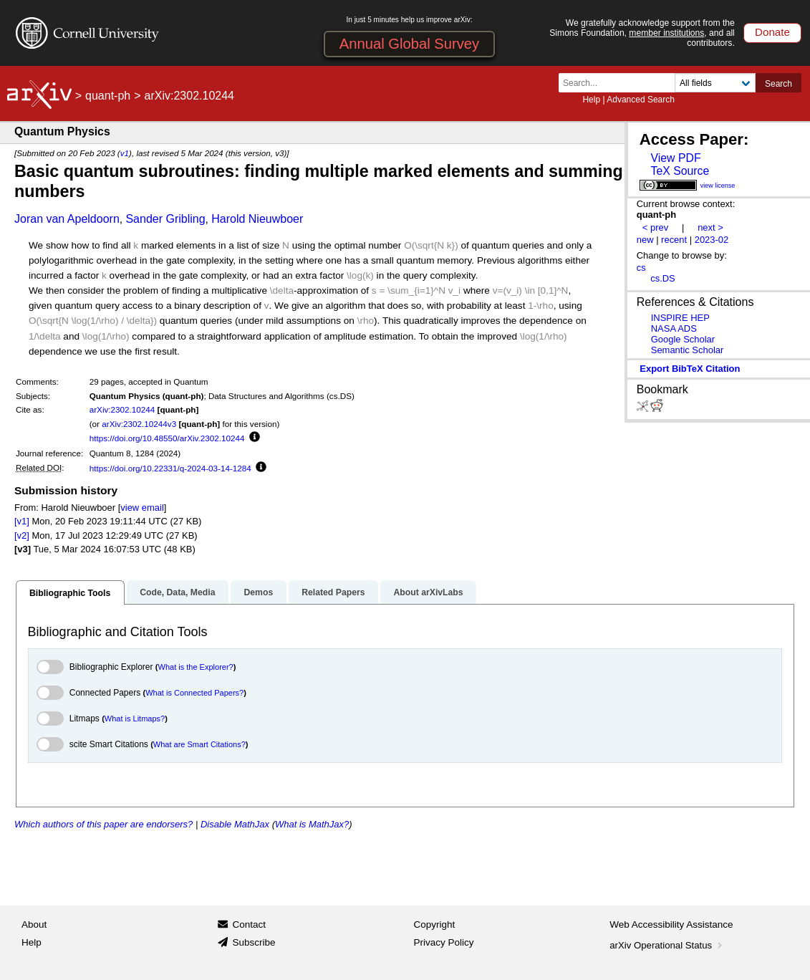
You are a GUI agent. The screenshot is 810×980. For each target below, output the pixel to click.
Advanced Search (641, 100)
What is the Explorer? (195, 667)
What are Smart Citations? (199, 744)
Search (778, 84)
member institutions (666, 33)
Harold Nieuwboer (257, 219)
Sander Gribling (165, 219)
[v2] (21, 535)
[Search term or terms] (621, 82)
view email (141, 507)
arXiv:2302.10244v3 (139, 423)
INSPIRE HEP (680, 317)
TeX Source (679, 171)
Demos (258, 592)
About (34, 924)
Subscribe (253, 942)
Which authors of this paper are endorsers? (103, 824)
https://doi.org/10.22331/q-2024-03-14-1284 (170, 468)
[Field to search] (715, 82)
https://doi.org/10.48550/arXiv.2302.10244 (167, 438)
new (645, 239)
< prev (655, 227)
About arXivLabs (428, 592)
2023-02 (712, 239)
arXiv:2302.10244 (122, 409)
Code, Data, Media (177, 592)
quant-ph (107, 96)
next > (710, 227)
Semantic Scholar (687, 350)
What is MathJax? (312, 824)
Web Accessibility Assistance (671, 924)
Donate (772, 32)
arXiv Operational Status (667, 945)
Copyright (434, 924)
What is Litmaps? (135, 718)
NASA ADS (674, 328)
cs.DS (662, 278)
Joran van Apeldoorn (67, 219)
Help (591, 100)
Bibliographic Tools (69, 593)
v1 (124, 153)
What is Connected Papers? (194, 692)
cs (641, 267)
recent (674, 239)
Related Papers (333, 592)
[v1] (21, 521)
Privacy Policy (444, 942)
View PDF (675, 158)
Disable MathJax (235, 824)
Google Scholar (683, 339)
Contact (249, 924)
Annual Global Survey (409, 44)
